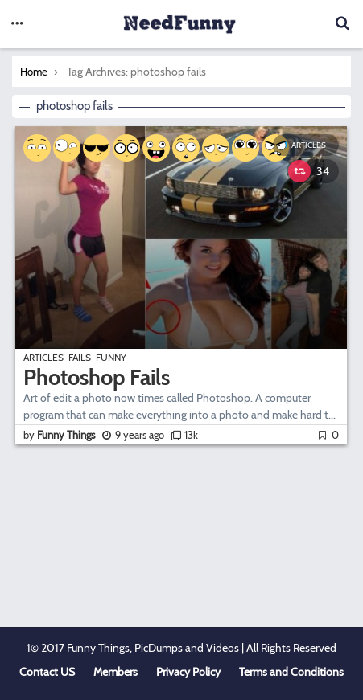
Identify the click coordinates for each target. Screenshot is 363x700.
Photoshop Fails (96, 377)
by (60, 434)
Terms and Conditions (291, 672)
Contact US (47, 672)
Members (115, 672)
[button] (17, 24)
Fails (79, 357)
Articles (308, 145)
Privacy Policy (188, 672)
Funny (111, 357)
